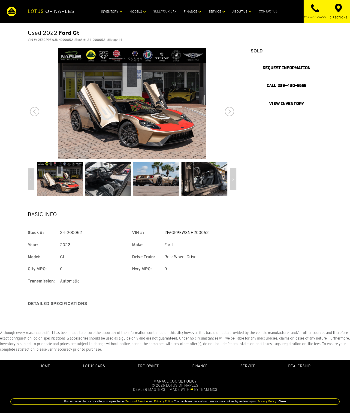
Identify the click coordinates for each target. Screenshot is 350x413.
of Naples (51, 11)
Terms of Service (136, 401)
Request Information (287, 68)
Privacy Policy (163, 401)
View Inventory (286, 103)
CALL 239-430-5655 (286, 85)
